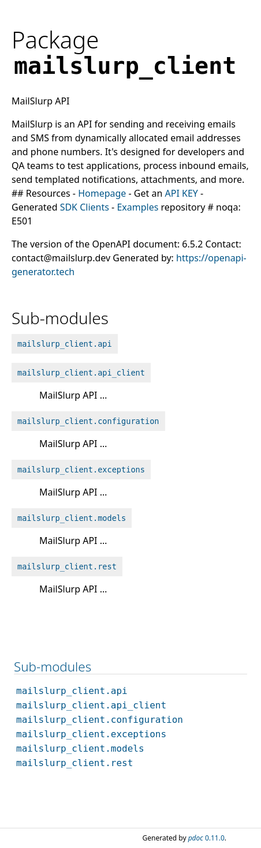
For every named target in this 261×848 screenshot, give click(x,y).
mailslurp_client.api (64, 343)
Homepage (102, 193)
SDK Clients (84, 207)
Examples (137, 207)
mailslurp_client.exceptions (81, 469)
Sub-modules (52, 667)
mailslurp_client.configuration (88, 421)
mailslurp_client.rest (67, 566)
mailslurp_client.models (71, 518)
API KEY (181, 193)
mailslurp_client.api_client (81, 372)
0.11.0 (206, 838)
